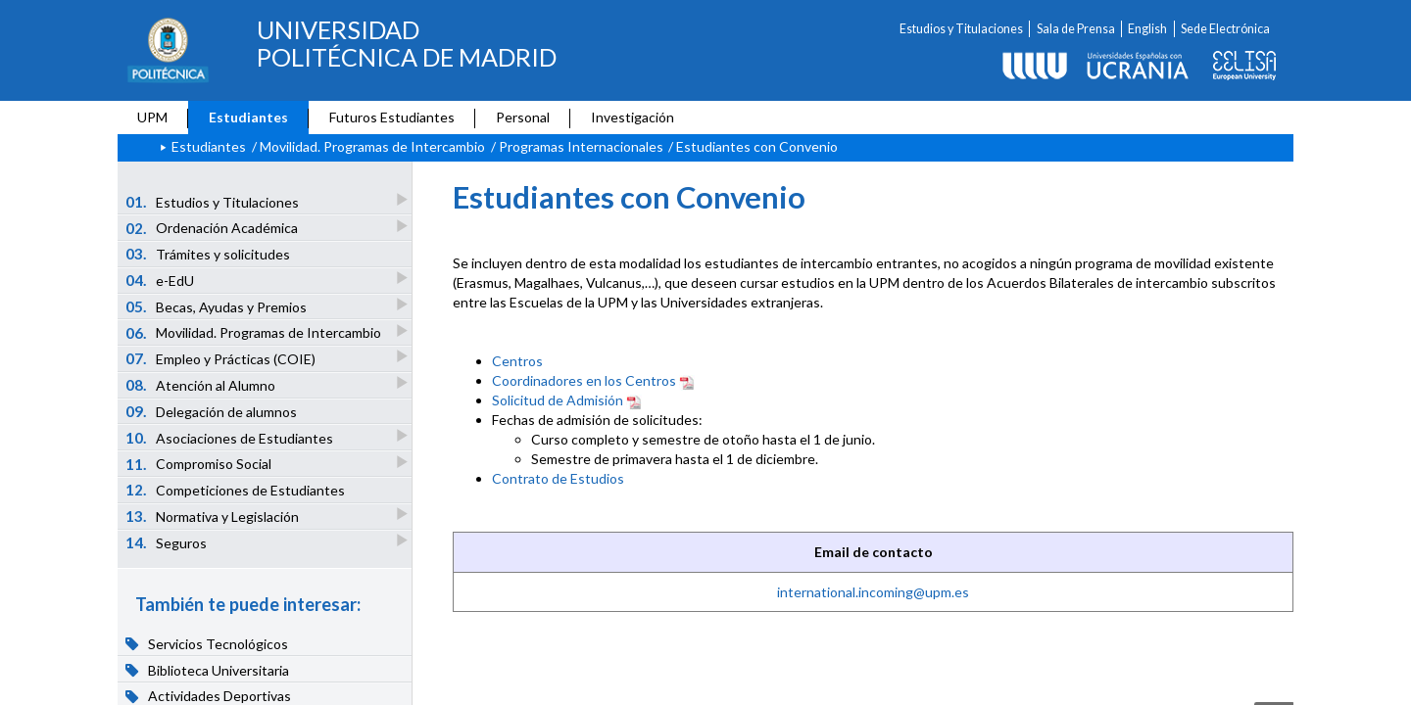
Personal (523, 117)
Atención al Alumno (201, 384)
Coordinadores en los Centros (584, 380)
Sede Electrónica (1225, 29)
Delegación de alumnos (211, 411)
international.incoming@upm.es (873, 592)
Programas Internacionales (581, 146)
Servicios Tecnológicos (207, 643)
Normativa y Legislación (213, 515)
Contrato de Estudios (558, 478)
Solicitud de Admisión (557, 400)
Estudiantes (248, 117)
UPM (152, 117)
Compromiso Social (199, 463)
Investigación (632, 117)
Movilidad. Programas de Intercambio (372, 146)
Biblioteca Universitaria (207, 670)
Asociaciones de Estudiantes (230, 437)
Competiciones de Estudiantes (235, 489)
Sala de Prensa (1076, 29)
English (1147, 29)
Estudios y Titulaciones (961, 29)
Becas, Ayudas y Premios (217, 306)
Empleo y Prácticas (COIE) (221, 358)
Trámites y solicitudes (208, 253)
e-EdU (161, 279)
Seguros (167, 542)
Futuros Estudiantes (392, 117)
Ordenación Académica (213, 227)
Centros (517, 360)
